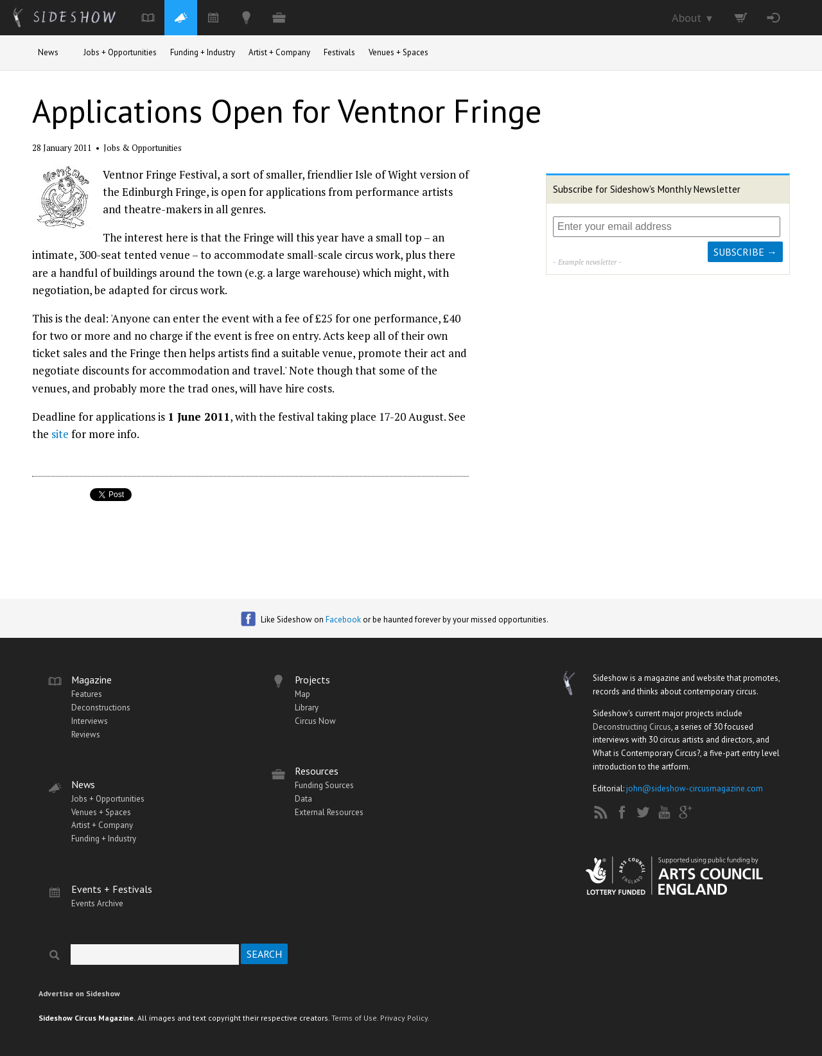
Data (303, 798)
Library (307, 707)
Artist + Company (279, 52)
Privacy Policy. (405, 1018)
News (48, 52)
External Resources (329, 812)
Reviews (85, 734)
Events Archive (97, 903)
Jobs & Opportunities (142, 148)
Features (86, 694)
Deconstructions (100, 707)
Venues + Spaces (398, 52)
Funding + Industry (202, 52)
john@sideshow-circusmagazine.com (694, 788)
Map (302, 694)
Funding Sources (324, 785)
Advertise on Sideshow (79, 993)
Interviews (89, 721)
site (60, 434)
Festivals (339, 52)
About (693, 17)
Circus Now (315, 721)
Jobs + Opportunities (120, 52)
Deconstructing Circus (632, 726)
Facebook (343, 619)
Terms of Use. (354, 1018)
